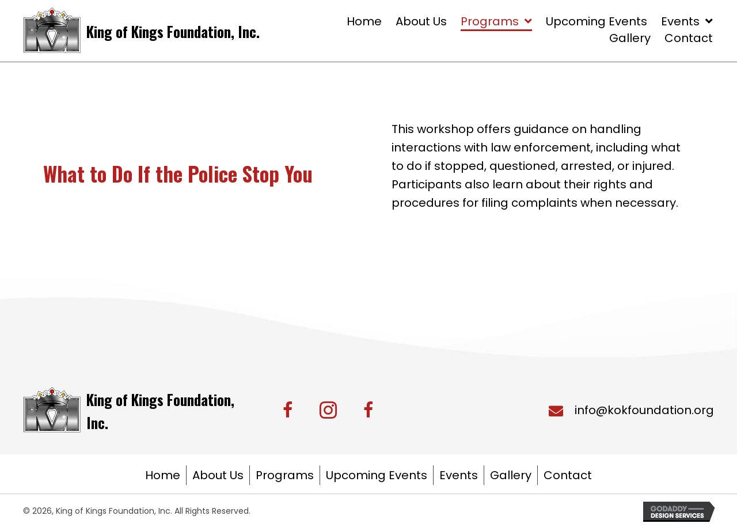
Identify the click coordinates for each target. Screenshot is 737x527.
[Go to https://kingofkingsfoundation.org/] (142, 30)
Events (458, 475)
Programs (285, 475)
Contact (568, 475)
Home (162, 475)
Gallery (510, 475)
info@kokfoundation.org (644, 410)
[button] (288, 410)
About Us (218, 475)
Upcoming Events (376, 475)
